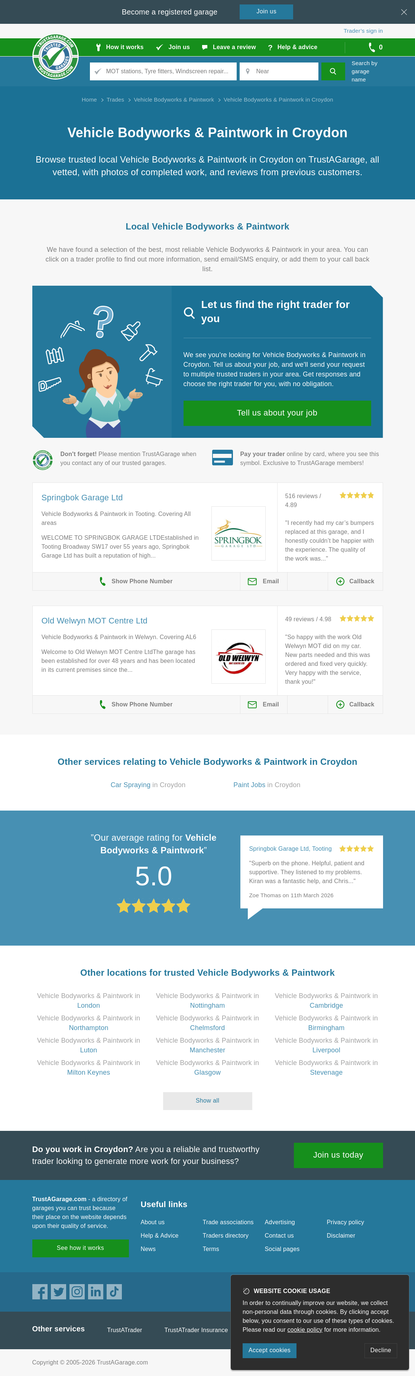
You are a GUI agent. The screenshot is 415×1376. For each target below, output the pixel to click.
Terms (211, 1249)
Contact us (279, 1235)
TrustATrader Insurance (196, 1330)
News (148, 1249)
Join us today (338, 1155)
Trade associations (228, 1222)
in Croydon (148, 785)
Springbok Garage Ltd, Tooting (290, 849)
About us (153, 1222)
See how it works (80, 1248)
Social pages (282, 1249)
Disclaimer (341, 1235)
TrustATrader (124, 1330)
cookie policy (305, 1330)
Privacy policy (345, 1222)
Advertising (280, 1222)
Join (267, 11)
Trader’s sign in (363, 31)
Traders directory (226, 1235)
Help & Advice (160, 1235)
